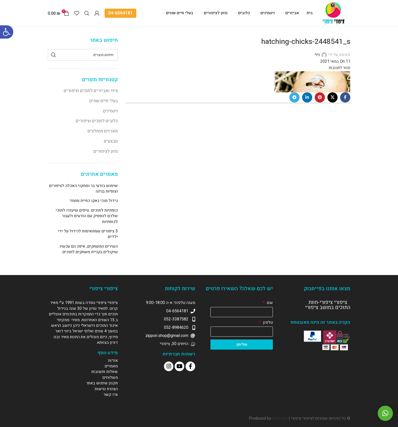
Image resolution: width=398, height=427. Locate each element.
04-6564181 (120, 13)
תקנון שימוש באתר (102, 383)
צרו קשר (111, 394)
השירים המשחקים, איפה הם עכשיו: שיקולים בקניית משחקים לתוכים (88, 249)
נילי (317, 55)
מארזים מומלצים (103, 131)
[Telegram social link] (294, 97)
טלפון (267, 322)
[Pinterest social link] (320, 97)
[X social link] (332, 97)
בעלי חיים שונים (103, 101)
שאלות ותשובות (104, 372)
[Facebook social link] (345, 97)
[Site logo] (334, 13)
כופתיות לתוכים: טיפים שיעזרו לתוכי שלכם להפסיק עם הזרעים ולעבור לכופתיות (87, 216)
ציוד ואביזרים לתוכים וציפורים (91, 91)
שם (269, 302)
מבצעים (111, 141)
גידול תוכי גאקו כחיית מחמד (94, 200)
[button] (385, 413)
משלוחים (110, 377)
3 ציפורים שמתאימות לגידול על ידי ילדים (88, 234)
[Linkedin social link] (307, 97)
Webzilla (280, 418)
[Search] (87, 13)
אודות (113, 360)
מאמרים (111, 366)
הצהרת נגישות (106, 389)
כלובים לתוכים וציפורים (97, 121)
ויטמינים (110, 111)
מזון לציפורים (105, 151)
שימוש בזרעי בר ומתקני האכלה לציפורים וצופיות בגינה (83, 188)
